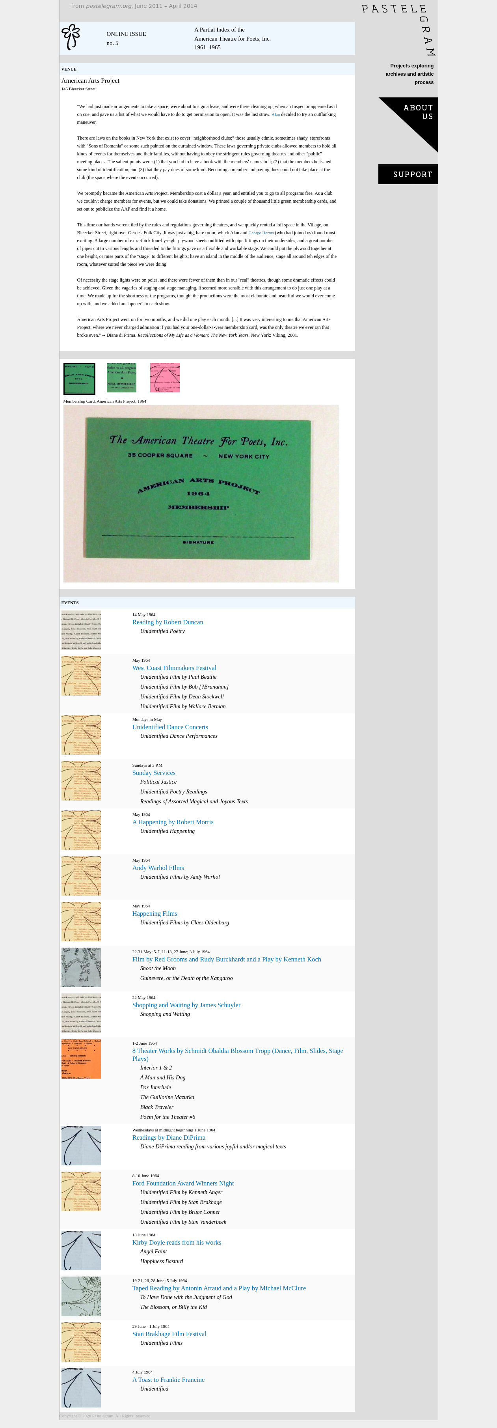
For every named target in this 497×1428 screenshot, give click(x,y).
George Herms (261, 232)
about (408, 127)
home (398, 30)
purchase (408, 174)
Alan (276, 114)
